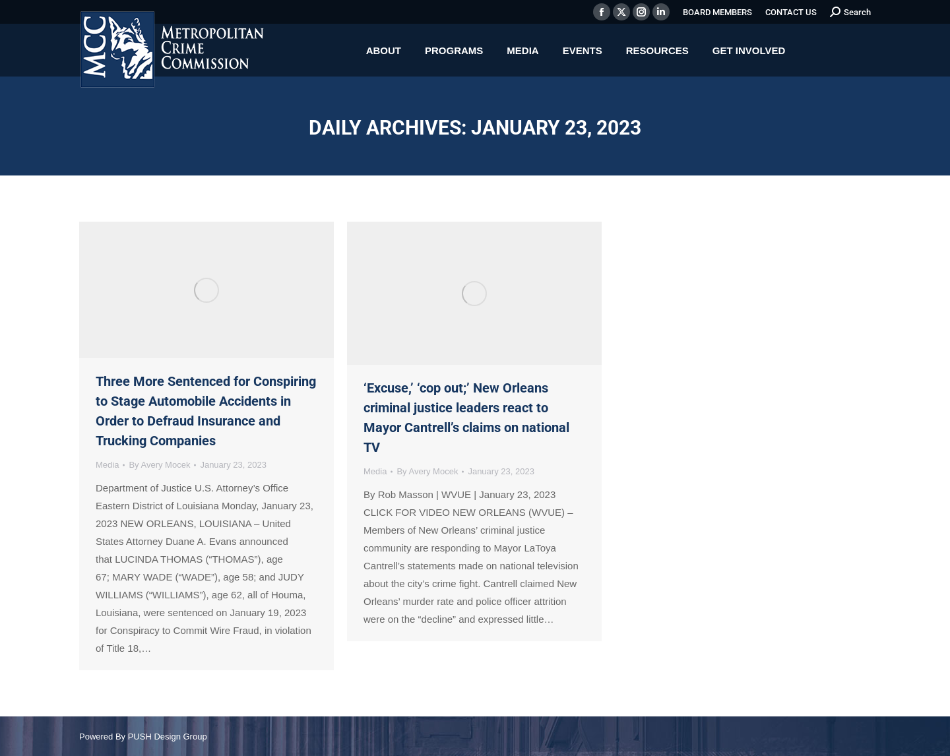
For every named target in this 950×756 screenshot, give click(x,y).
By (159, 465)
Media (107, 465)
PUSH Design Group (167, 736)
